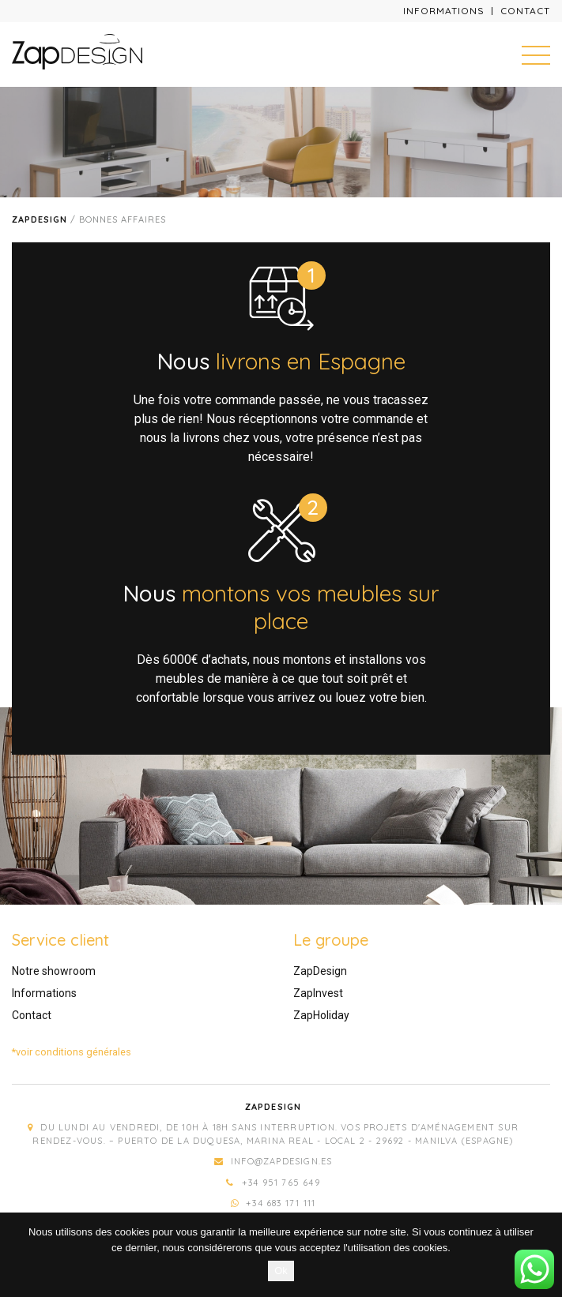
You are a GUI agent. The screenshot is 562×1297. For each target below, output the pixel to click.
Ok (281, 1270)
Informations (444, 11)
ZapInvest (318, 993)
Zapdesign (39, 219)
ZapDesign (320, 971)
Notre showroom (54, 971)
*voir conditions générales (71, 1052)
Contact (525, 11)
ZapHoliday (321, 1015)
